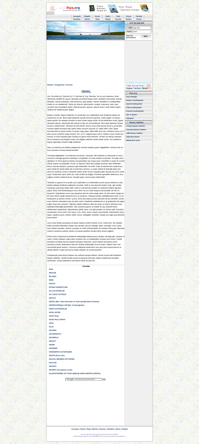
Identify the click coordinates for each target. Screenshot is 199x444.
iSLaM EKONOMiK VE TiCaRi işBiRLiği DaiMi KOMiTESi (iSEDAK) (75, 373)
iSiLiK (51, 327)
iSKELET (52, 341)
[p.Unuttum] (131, 38)
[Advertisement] (99, 61)
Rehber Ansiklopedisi (134, 100)
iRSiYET (52, 284)
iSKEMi (52, 345)
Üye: (130, 28)
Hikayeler (130, 118)
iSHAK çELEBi (54, 312)
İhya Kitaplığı (131, 97)
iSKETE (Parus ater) (57, 355)
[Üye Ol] (129, 36)
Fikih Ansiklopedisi (134, 108)
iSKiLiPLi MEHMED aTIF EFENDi (61, 359)
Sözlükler (76, 19)
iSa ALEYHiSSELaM (57, 291)
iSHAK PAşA (54, 316)
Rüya (97, 19)
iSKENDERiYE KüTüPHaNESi (60, 352)
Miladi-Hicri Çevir (133, 140)
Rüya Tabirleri (92, 429)
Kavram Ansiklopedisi (135, 111)
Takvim (87, 19)
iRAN (51, 269)
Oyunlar (118, 19)
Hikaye (108, 19)
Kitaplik (87, 16)
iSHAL (51, 323)
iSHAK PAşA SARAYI (57, 320)
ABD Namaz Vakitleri (134, 133)
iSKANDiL (53, 330)
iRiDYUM (52, 273)
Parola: (129, 31)
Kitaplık (125, 429)
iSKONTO (52, 366)
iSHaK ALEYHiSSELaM (58, 309)
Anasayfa (76, 16)
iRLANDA (52, 276)
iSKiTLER (53, 363)
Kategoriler (59, 85)
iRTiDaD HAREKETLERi (58, 287)
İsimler (139, 19)
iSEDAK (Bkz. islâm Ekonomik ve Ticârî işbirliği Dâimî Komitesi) (74, 302)
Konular (69, 85)
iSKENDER (53, 348)
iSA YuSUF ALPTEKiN (57, 294)
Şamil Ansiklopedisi (134, 104)
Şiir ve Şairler (131, 115)
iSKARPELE (53, 338)
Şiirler (118, 429)
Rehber (128, 19)
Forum (128, 16)
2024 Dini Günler (133, 137)
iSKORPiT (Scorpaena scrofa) (60, 370)
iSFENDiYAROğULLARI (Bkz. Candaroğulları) (66, 305)
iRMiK (51, 280)
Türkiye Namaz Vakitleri (135, 126)
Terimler (139, 16)
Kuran (97, 16)
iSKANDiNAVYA (55, 334)
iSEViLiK (52, 298)
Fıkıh (118, 16)
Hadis (108, 16)
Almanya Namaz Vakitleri (136, 130)
